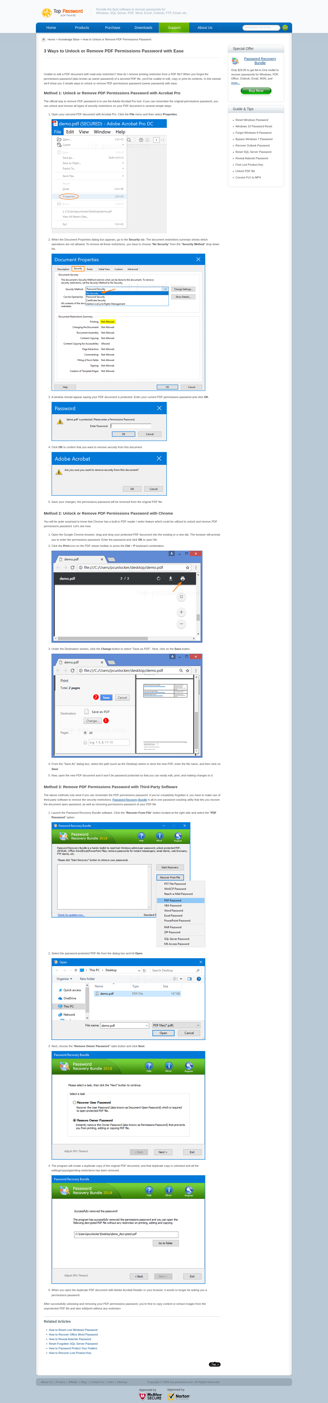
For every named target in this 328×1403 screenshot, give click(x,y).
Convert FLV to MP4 (248, 177)
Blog (84, 1382)
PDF (131, 13)
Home (51, 28)
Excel (148, 13)
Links (110, 1382)
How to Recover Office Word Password (73, 1334)
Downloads (143, 28)
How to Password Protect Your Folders (73, 1348)
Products (82, 28)
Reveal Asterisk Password (251, 158)
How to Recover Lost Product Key (70, 1352)
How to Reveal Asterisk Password (70, 1339)
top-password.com (181, 1382)
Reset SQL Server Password (253, 151)
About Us (205, 28)
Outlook (158, 13)
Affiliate (73, 1382)
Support (174, 28)
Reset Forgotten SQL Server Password (73, 1343)
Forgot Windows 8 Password (253, 132)
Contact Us (97, 1382)
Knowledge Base (69, 39)
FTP (168, 13)
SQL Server (118, 13)
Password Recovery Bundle (260, 61)
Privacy (60, 1382)
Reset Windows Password (251, 119)
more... (235, 82)
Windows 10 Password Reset (253, 126)
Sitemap (122, 1382)
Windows (102, 13)
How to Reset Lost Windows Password (73, 1329)
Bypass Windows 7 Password (253, 139)
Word (138, 13)
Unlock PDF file (245, 171)
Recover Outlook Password (252, 145)
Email (177, 13)
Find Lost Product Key (249, 164)
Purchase (112, 28)
